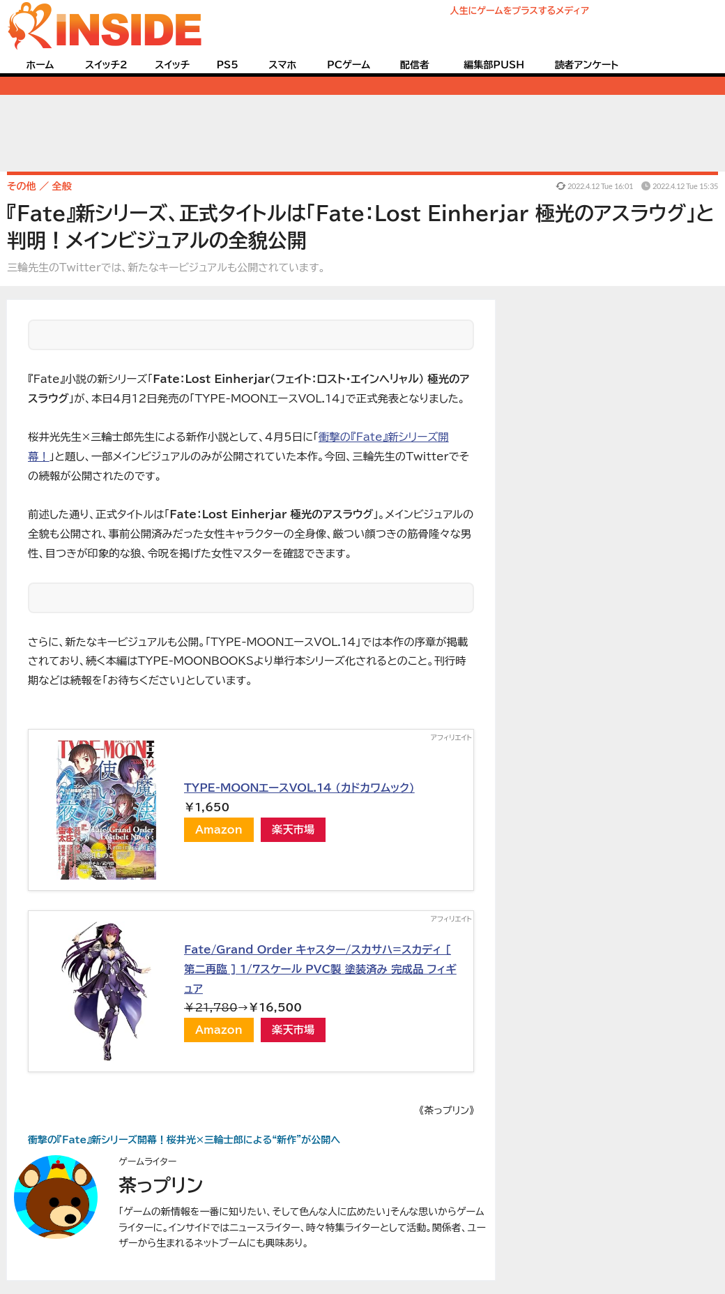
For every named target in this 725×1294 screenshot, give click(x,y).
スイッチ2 (106, 65)
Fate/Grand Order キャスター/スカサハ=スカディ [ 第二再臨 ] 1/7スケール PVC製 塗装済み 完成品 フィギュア (320, 968)
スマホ (282, 65)
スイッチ (172, 65)
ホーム (40, 65)
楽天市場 (293, 829)
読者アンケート (587, 65)
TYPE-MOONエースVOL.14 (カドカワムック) (299, 787)
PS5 (227, 65)
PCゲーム (348, 65)
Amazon (219, 829)
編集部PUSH (494, 65)
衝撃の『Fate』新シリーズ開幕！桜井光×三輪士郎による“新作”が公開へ (184, 1140)
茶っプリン (161, 1185)
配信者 (414, 65)
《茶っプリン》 (446, 1110)
